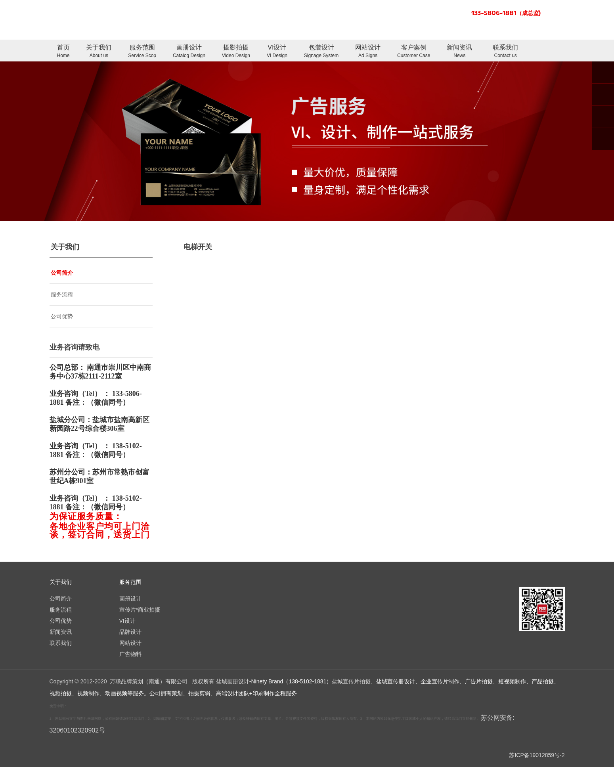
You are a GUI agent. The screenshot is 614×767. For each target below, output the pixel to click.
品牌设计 (130, 632)
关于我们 (98, 51)
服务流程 (62, 294)
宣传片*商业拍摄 (139, 609)
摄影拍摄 (236, 51)
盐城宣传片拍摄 (351, 681)
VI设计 (277, 51)
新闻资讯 (459, 51)
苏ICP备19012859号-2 (536, 755)
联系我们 (505, 51)
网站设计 (368, 51)
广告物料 (130, 654)
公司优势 (62, 316)
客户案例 (413, 51)
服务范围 (142, 51)
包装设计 (321, 51)
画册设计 (189, 51)
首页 (63, 51)
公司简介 (62, 273)
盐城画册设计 (232, 681)
